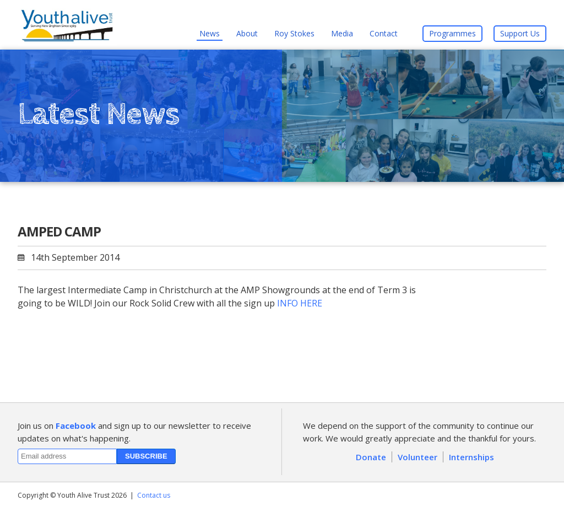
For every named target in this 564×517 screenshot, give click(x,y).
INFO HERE (299, 303)
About (247, 33)
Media (342, 33)
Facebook (76, 425)
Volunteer (417, 456)
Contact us (153, 495)
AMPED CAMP (59, 231)
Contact (384, 33)
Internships (471, 456)
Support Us (520, 33)
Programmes (452, 33)
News (209, 33)
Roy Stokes (294, 33)
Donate (371, 456)
